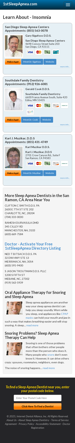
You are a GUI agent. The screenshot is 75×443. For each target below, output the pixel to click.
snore (50, 354)
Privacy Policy (26, 423)
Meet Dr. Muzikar (32, 173)
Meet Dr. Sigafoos (32, 61)
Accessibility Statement (48, 423)
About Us (11, 420)
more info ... (65, 66)
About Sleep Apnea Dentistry (33, 420)
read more (32, 325)
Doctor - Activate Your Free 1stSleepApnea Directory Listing (33, 246)
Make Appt (13, 61)
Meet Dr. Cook (30, 119)
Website (50, 61)
